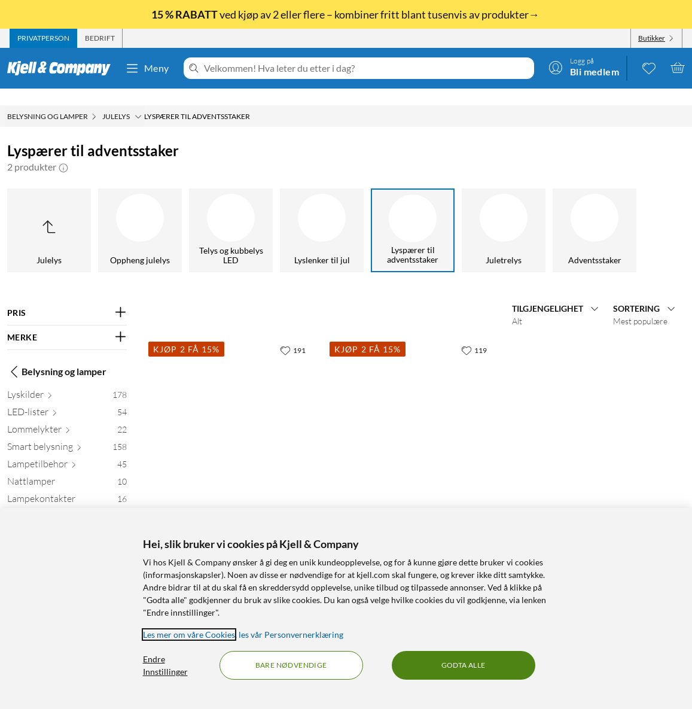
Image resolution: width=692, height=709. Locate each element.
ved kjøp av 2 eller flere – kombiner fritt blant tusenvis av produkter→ (346, 14)
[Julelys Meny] (138, 100)
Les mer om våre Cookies (189, 634)
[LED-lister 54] (67, 397)
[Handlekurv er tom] (677, 67)
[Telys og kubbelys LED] (231, 213)
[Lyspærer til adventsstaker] (412, 213)
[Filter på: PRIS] (67, 296)
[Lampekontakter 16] (67, 484)
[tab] (43, 38)
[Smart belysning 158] (67, 432)
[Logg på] (583, 67)
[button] (63, 150)
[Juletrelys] (503, 213)
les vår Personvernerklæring (291, 634)
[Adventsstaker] (594, 213)
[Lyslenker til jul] (322, 213)
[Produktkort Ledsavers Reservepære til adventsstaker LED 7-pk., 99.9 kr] (231, 401)
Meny (147, 68)
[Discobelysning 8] (67, 501)
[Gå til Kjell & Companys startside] (62, 68)
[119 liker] (474, 333)
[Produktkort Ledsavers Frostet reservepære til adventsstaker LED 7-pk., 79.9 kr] (413, 401)
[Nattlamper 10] (67, 467)
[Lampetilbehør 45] (67, 449)
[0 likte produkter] (649, 67)
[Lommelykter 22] (67, 415)
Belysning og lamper (56, 355)
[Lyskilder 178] (67, 380)
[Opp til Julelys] (49, 213)
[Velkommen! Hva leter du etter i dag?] (366, 68)
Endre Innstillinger (165, 665)
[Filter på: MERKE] (67, 321)
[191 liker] (293, 333)
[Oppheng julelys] (140, 213)
